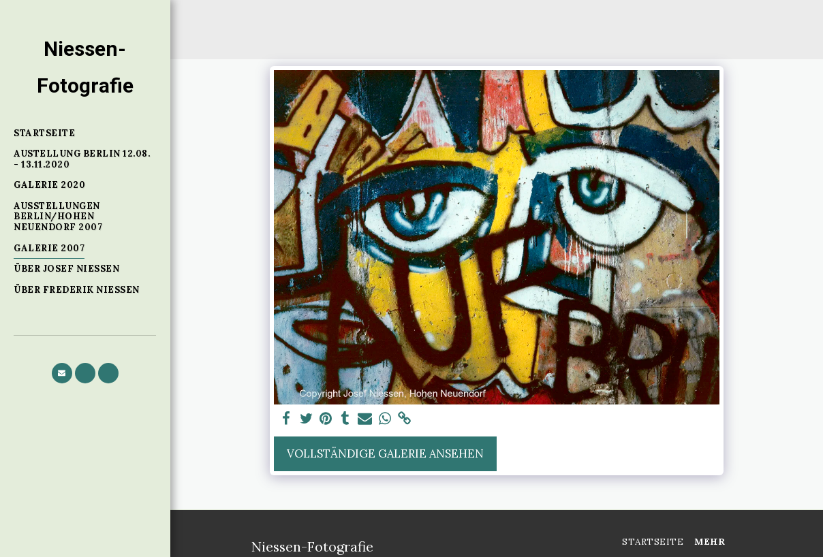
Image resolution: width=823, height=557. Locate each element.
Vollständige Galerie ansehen (385, 453)
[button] (62, 373)
